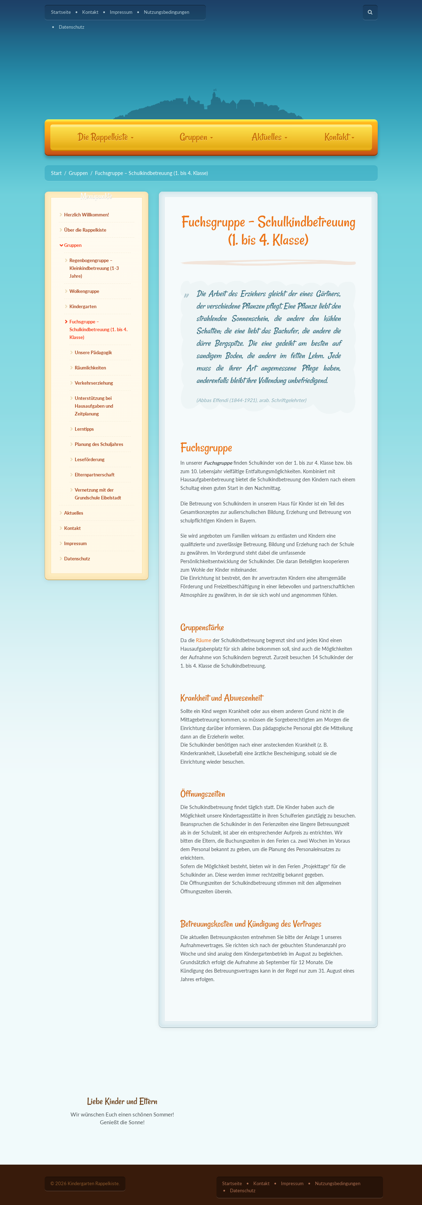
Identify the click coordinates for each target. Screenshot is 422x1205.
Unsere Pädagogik (93, 352)
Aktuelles (269, 136)
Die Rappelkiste (106, 136)
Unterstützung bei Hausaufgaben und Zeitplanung (94, 406)
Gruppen (196, 136)
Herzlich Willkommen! (86, 214)
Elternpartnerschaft (94, 474)
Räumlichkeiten (90, 367)
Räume (203, 640)
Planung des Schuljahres (99, 444)
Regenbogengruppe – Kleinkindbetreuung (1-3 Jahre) (94, 268)
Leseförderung (90, 459)
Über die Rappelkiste (85, 230)
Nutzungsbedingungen (166, 12)
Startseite (61, 12)
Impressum (121, 12)
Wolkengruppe (84, 291)
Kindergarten (82, 306)
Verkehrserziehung (94, 383)
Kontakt (90, 12)
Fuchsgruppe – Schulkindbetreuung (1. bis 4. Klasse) (98, 329)
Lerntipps (84, 429)
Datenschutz (71, 27)
